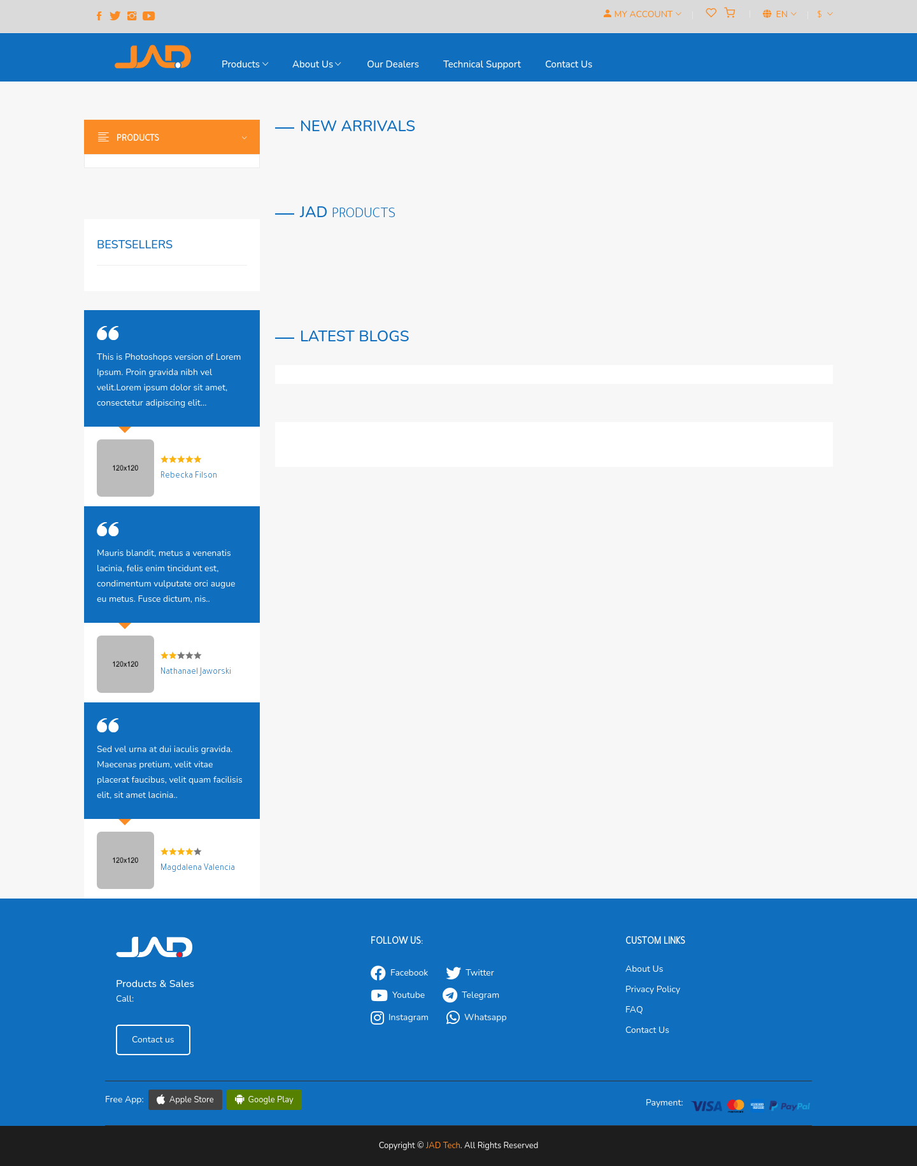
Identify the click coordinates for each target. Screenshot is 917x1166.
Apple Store (185, 1100)
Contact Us (647, 1030)
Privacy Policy (652, 989)
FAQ (634, 1010)
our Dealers (393, 64)
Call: (125, 999)
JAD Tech (443, 1145)
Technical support (482, 64)
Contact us (568, 64)
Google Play (264, 1100)
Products (245, 64)
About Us (316, 64)
